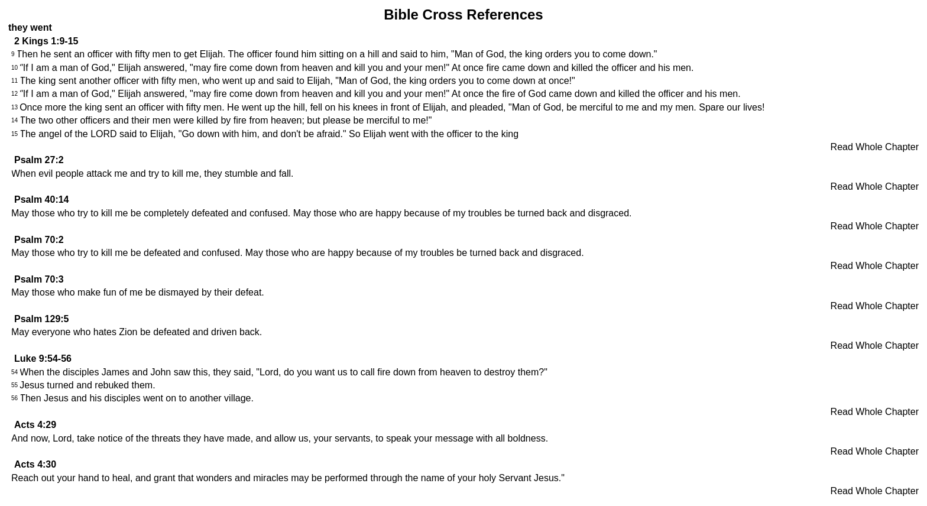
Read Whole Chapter (875, 147)
